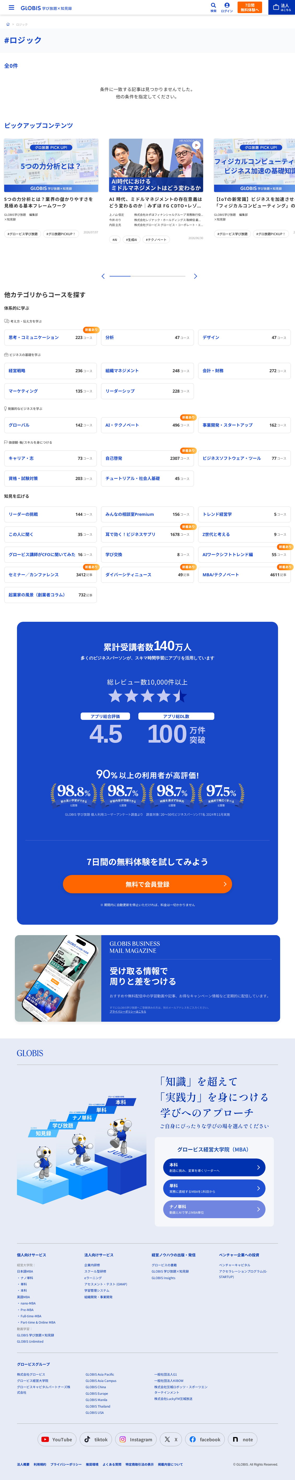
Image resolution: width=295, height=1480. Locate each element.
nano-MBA (28, 1303)
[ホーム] (8, 24)
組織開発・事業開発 (98, 1296)
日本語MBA (25, 1271)
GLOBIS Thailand (98, 1406)
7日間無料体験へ (250, 7)
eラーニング (93, 1277)
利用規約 (40, 1464)
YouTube (56, 1439)
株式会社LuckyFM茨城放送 (173, 1398)
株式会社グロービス (31, 1374)
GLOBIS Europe (97, 1393)
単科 (211, 1188)
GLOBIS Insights (163, 1277)
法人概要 (23, 1464)
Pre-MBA (27, 1309)
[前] (102, 276)
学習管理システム (96, 1290)
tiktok (95, 1439)
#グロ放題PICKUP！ (61, 233)
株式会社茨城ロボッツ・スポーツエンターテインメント (181, 1389)
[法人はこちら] (281, 7)
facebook (203, 1439)
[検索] (213, 7)
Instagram (134, 1439)
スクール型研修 (95, 1271)
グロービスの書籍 (164, 1264)
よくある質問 (112, 1464)
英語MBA (23, 1296)
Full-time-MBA (31, 1316)
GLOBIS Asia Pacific (100, 1374)
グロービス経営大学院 (32, 1380)
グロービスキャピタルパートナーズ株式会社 (43, 1389)
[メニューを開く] (11, 7)
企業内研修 (92, 1264)
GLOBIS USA (95, 1412)
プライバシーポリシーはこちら (128, 1011)
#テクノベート (156, 239)
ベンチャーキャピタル (234, 1264)
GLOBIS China (96, 1387)
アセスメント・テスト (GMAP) (105, 1284)
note (241, 1439)
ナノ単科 (211, 1209)
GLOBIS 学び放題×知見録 (35, 1335)
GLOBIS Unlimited (30, 1341)
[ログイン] (227, 7)
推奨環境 (92, 1464)
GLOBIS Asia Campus (101, 1380)
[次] (193, 276)
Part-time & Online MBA (38, 1322)
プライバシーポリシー (66, 1464)
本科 (211, 1167)
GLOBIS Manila (96, 1399)
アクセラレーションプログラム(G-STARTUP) (243, 1274)
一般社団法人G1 (165, 1374)
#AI (115, 239)
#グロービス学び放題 (23, 233)
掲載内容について (170, 1464)
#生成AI (131, 239)
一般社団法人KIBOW (169, 1380)
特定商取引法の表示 (140, 1464)
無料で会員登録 (147, 884)
